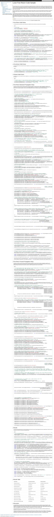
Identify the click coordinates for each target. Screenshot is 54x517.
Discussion (16, 503)
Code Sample (4, 10)
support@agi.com (11, 516)
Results (15, 427)
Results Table (16, 479)
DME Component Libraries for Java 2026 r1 (6, 2)
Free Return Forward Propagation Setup (23, 261)
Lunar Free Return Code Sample (7, 14)
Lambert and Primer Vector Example (6, 12)
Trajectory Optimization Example (7, 13)
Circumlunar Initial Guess (19, 64)
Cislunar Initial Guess (18, 74)
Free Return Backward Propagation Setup (23, 84)
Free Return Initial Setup (19, 22)
